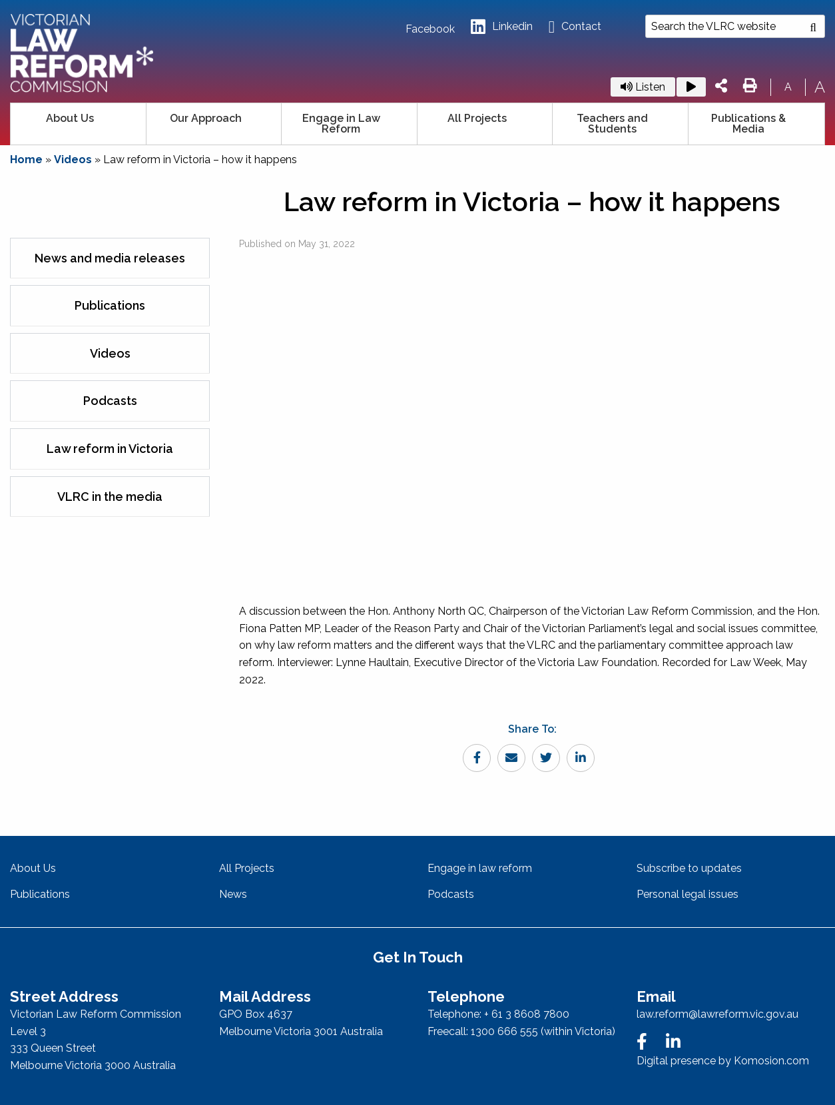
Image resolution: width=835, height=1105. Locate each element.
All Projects (477, 118)
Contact (575, 27)
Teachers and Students (612, 123)
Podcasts (110, 401)
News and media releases (110, 258)
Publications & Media (748, 123)
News (233, 894)
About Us (70, 118)
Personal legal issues (687, 894)
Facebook (430, 29)
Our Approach (206, 118)
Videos (73, 159)
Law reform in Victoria (110, 449)
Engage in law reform (479, 868)
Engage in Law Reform (341, 123)
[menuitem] (78, 124)
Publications (110, 305)
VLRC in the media (109, 497)
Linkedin (502, 27)
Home (26, 159)
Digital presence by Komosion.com (723, 1060)
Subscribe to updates (689, 868)
